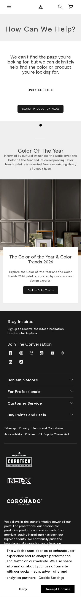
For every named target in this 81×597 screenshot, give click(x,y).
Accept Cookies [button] (58, 589)
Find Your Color (41, 90)
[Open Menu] (9, 7)
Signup (12, 329)
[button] (40, 380)
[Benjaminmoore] (40, 7)
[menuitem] (10, 352)
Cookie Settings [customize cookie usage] (51, 577)
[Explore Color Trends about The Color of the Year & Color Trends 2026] (40, 290)
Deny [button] (23, 589)
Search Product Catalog (40, 108)
